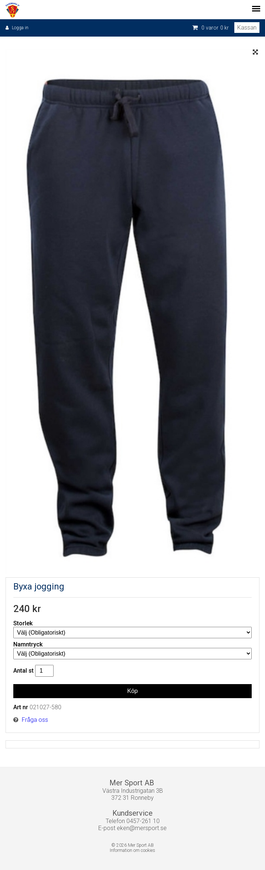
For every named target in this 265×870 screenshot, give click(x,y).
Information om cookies (132, 850)
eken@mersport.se (142, 828)
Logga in (20, 27)
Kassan (246, 27)
